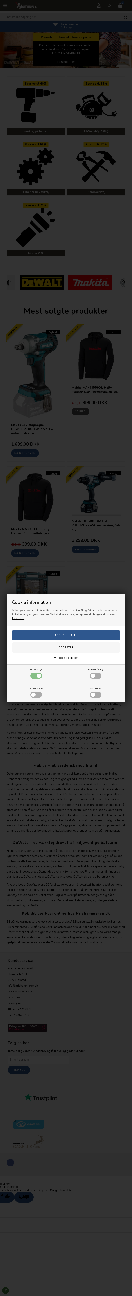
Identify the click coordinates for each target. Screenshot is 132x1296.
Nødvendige (36, 673)
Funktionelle (36, 692)
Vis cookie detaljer (66, 658)
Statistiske (95, 692)
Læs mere (18, 618)
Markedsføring (95, 673)
